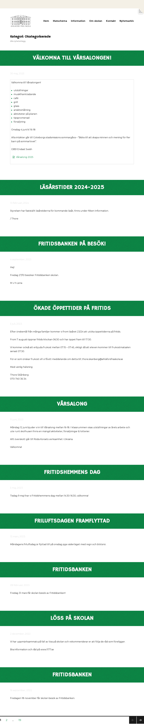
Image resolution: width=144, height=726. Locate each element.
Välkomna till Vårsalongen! (72, 58)
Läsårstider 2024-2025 (72, 187)
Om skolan (95, 21)
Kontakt (111, 21)
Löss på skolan (72, 618)
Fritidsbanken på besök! (72, 243)
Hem (46, 21)
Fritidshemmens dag (72, 472)
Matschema (60, 21)
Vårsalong (72, 404)
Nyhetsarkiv (127, 21)
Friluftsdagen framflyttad (72, 521)
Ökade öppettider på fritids (72, 308)
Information (78, 21)
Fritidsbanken (72, 569)
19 (20, 720)
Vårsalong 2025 (24, 157)
